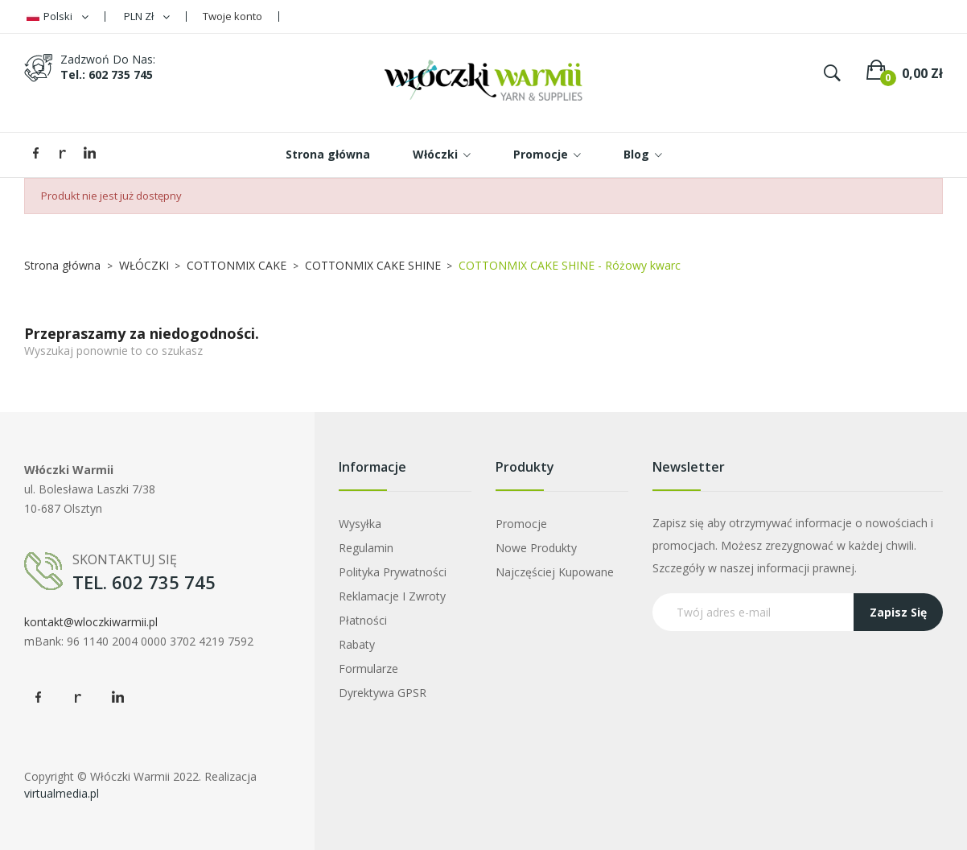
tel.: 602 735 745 (106, 74)
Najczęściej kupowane (555, 572)
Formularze (368, 668)
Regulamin (366, 547)
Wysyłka (360, 523)
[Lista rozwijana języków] (57, 16)
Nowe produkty (536, 547)
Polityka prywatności (392, 572)
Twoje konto (232, 16)
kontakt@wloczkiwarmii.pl (91, 621)
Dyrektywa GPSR (382, 692)
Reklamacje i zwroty (392, 596)
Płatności (363, 620)
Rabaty (357, 644)
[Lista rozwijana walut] (147, 16)
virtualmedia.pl (61, 793)
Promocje (521, 523)
